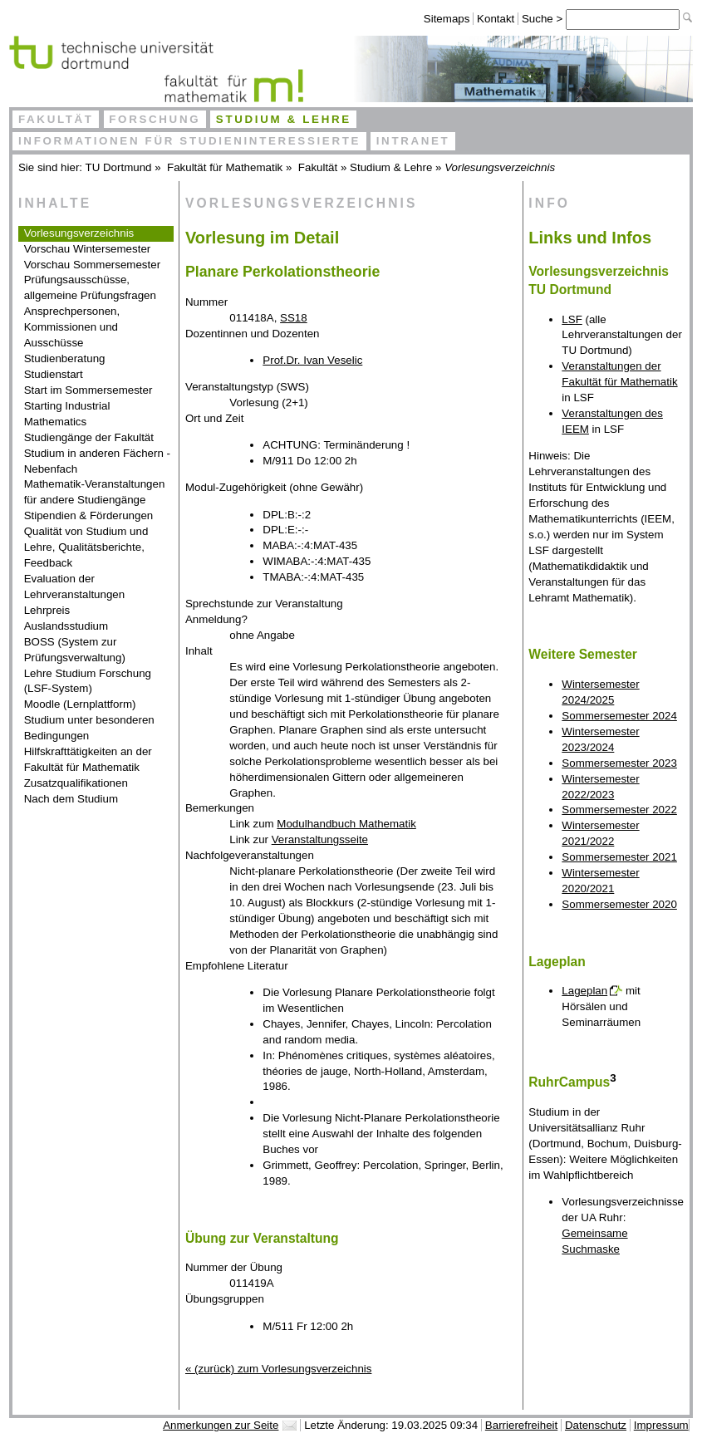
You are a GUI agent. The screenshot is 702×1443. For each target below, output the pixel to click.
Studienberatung (65, 358)
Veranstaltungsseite (320, 839)
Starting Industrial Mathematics (67, 414)
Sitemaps (447, 18)
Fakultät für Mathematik (224, 167)
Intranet (413, 141)
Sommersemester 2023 (619, 763)
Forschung (154, 119)
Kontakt (495, 18)
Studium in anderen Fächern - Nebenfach (97, 461)
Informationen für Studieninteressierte (189, 141)
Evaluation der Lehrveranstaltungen (74, 586)
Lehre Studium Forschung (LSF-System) (87, 681)
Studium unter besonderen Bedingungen (89, 728)
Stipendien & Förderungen (89, 515)
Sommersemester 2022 (619, 809)
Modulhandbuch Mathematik (346, 823)
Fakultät (56, 119)
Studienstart (53, 374)
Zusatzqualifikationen (76, 783)
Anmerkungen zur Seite (220, 1425)
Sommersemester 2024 (619, 715)
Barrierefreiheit (521, 1425)
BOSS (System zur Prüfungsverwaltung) (74, 650)
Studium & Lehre (283, 119)
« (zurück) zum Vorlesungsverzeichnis (278, 1368)
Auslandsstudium (66, 626)
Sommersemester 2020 (619, 904)
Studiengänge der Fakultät (89, 437)
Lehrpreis (47, 610)
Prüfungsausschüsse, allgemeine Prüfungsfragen (90, 287)
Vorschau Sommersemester (92, 264)
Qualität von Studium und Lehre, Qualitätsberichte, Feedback (86, 547)
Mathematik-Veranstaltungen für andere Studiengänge (94, 492)
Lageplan (584, 990)
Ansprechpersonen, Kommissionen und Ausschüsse (72, 327)
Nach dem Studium (71, 799)
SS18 (293, 318)
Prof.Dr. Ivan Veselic (312, 360)
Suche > (544, 18)
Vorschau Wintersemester (87, 249)
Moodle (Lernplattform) (80, 704)
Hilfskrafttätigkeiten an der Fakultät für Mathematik (88, 759)
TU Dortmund (119, 167)
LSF (572, 319)
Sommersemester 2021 (619, 857)
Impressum (661, 1425)
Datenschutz (595, 1425)
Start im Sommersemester (88, 390)
